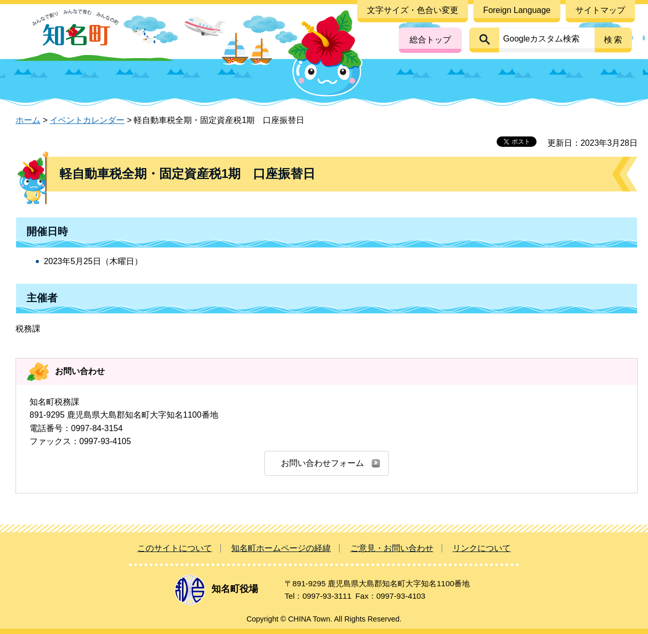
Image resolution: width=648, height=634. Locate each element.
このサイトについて (174, 548)
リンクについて (482, 548)
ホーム (28, 120)
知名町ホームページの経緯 (281, 548)
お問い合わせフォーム (322, 463)
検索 (614, 39)
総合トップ (430, 39)
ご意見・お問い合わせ (391, 548)
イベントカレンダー (87, 120)
